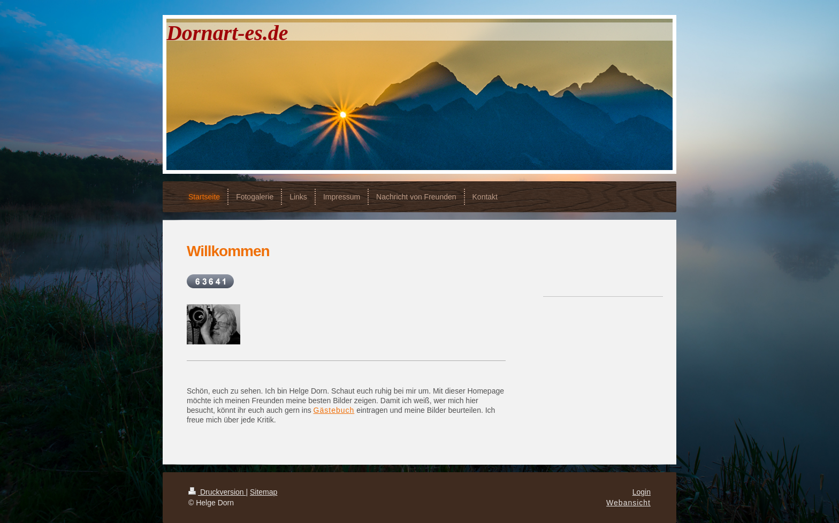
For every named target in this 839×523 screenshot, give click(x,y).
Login (641, 492)
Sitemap (263, 492)
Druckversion (217, 492)
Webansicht (628, 502)
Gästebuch (334, 410)
